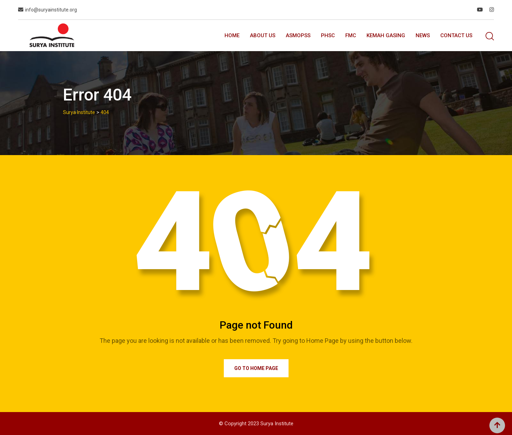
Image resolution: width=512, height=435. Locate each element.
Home (232, 35)
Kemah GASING (386, 35)
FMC (350, 35)
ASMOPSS (298, 35)
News (423, 35)
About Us (262, 35)
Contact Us (456, 35)
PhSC (328, 35)
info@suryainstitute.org (51, 10)
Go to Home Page (256, 368)
